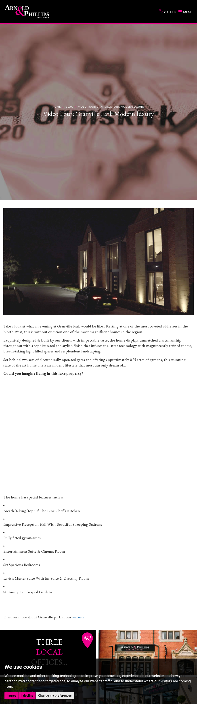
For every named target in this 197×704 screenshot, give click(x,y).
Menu (185, 12)
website (78, 617)
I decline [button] (27, 695)
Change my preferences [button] (54, 695)
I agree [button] (11, 695)
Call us (167, 11)
